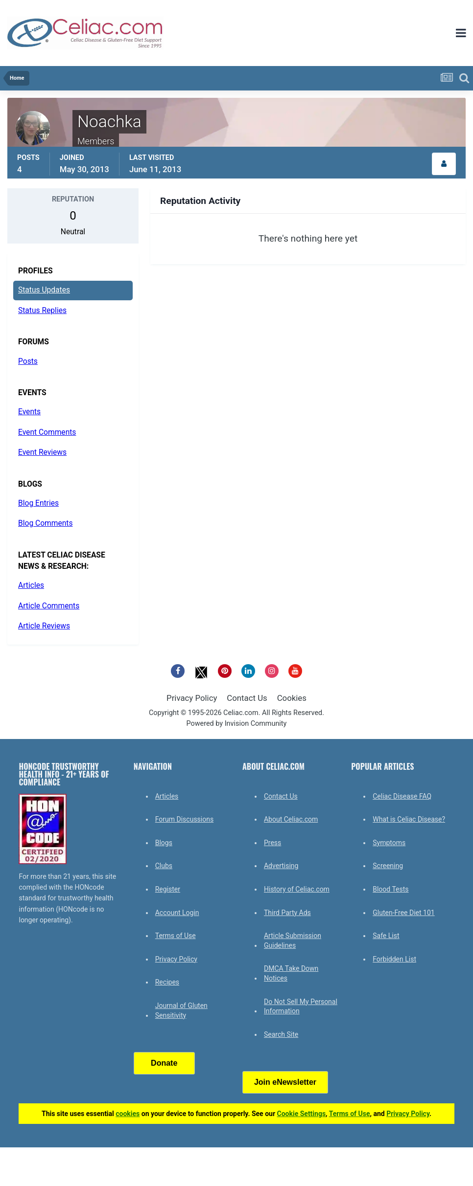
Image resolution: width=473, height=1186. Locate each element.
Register (167, 889)
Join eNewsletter (285, 1082)
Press (272, 843)
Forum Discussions (184, 819)
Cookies (292, 698)
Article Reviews (44, 626)
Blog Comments (45, 523)
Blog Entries (38, 503)
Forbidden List (394, 959)
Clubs (163, 866)
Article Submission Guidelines (292, 940)
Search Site (281, 1034)
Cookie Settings (301, 1114)
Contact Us (247, 698)
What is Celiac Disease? (409, 819)
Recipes (167, 982)
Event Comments (47, 432)
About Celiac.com (291, 819)
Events (29, 411)
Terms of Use (175, 936)
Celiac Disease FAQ (402, 796)
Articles (31, 585)
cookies (128, 1114)
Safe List (386, 936)
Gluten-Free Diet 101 (403, 913)
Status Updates (44, 290)
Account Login (177, 913)
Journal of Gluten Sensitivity (181, 1010)
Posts (28, 361)
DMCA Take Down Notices (291, 973)
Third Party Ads (287, 913)
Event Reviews (42, 452)
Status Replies (42, 310)
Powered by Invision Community (237, 723)
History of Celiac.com (297, 889)
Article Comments (48, 606)
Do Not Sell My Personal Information (300, 1006)
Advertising (281, 866)
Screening (388, 866)
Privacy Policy (191, 698)
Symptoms (389, 843)
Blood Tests (390, 889)
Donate (164, 1063)
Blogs (163, 843)
